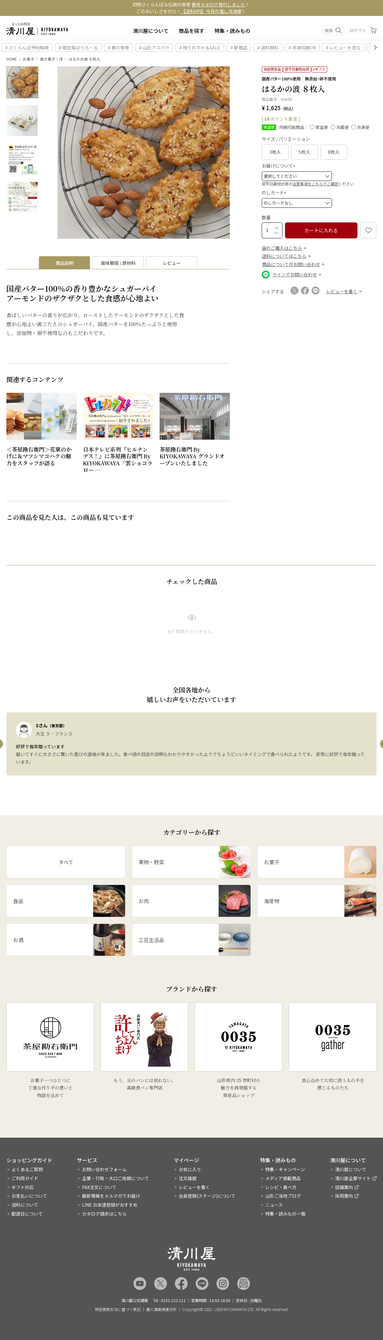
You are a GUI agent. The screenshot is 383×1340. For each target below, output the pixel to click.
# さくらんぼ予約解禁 (27, 47)
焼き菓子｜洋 (51, 59)
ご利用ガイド (24, 1178)
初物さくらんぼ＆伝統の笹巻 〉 (191, 4)
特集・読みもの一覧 (285, 1213)
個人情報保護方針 (161, 1309)
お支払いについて (29, 1196)
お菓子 (28, 59)
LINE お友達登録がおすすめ (110, 1205)
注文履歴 (188, 1178)
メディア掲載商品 (283, 1178)
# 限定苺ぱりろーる (78, 47)
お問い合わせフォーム (104, 1169)
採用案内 (344, 1196)
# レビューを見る (343, 47)
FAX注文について (99, 1187)
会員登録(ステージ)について (207, 1196)
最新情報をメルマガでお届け (111, 1196)
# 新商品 (238, 47)
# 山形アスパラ (154, 47)
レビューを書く (194, 1187)
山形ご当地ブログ (283, 1196)
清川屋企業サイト (353, 1178)
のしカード (275, 192)
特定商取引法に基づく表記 (118, 1309)
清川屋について (151, 30)
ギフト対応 (22, 1187)
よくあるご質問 (27, 1169)
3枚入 (275, 152)
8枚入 (334, 152)
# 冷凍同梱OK (302, 47)
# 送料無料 (268, 47)
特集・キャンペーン (285, 1169)
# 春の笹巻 (118, 47)
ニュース (274, 1205)
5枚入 (304, 152)
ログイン (357, 30)
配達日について (27, 1213)
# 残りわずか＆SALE (200, 47)
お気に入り (190, 1169)
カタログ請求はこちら (104, 1213)
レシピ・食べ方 (281, 1187)
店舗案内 (344, 1187)
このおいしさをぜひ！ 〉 (191, 11)
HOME (11, 59)
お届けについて (279, 165)
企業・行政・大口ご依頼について (115, 1178)
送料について (24, 1205)
